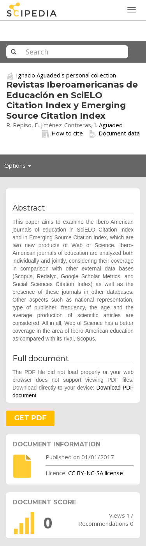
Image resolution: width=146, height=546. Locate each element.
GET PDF (30, 418)
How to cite (62, 133)
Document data (114, 133)
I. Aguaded (108, 125)
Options (19, 167)
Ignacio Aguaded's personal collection (66, 75)
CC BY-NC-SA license (95, 473)
